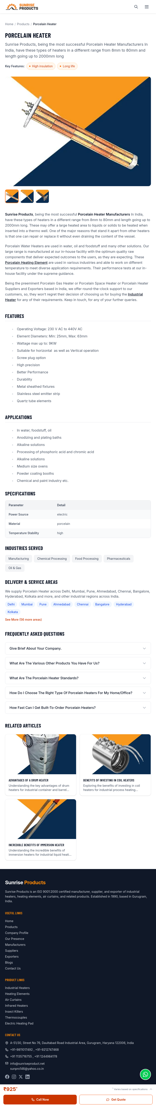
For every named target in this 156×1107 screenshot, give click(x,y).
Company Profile (16, 933)
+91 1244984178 (45, 1056)
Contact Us (13, 968)
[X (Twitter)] (21, 1077)
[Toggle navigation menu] (146, 7)
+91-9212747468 (47, 1049)
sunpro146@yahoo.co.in (27, 1068)
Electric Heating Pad (19, 1023)
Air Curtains (13, 999)
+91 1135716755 (21, 1056)
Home (9, 24)
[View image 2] (27, 196)
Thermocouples (16, 1017)
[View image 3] (42, 196)
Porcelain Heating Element (26, 262)
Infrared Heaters (16, 1005)
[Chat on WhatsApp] (145, 1074)
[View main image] (12, 196)
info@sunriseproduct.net (27, 1063)
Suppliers (11, 950)
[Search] (136, 7)
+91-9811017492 (21, 1049)
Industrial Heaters (17, 988)
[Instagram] (14, 1077)
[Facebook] (7, 1077)
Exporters (12, 956)
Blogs (9, 962)
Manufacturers (15, 944)
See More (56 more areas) (23, 619)
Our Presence (14, 939)
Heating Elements (17, 994)
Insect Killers (14, 1011)
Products (23, 24)
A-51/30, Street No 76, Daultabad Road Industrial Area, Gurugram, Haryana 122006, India (72, 1043)
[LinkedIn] (27, 1077)
